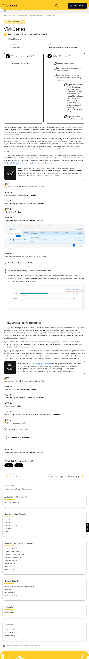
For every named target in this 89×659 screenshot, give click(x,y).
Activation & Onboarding (26, 645)
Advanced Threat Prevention (14, 554)
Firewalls (7, 520)
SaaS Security (9, 569)
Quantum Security (10, 595)
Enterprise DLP (9, 566)
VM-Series (12, 15)
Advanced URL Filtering (12, 552)
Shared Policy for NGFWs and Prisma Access (19, 586)
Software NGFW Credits (24, 15)
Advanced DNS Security (12, 557)
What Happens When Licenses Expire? (23, 163)
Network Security (12, 645)
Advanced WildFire (11, 549)
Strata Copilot (76, 5)
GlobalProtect (9, 612)
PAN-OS (7, 523)
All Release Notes (10, 630)
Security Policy (9, 592)
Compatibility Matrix (11, 633)
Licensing (37, 645)
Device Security (9, 563)
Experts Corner (9, 636)
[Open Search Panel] (56, 5)
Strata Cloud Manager (11, 502)
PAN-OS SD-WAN (10, 526)
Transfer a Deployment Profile (40, 364)
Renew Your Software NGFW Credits (44, 15)
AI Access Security (10, 560)
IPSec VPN (8, 589)
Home (5, 15)
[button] (87, 527)
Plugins (7, 531)
